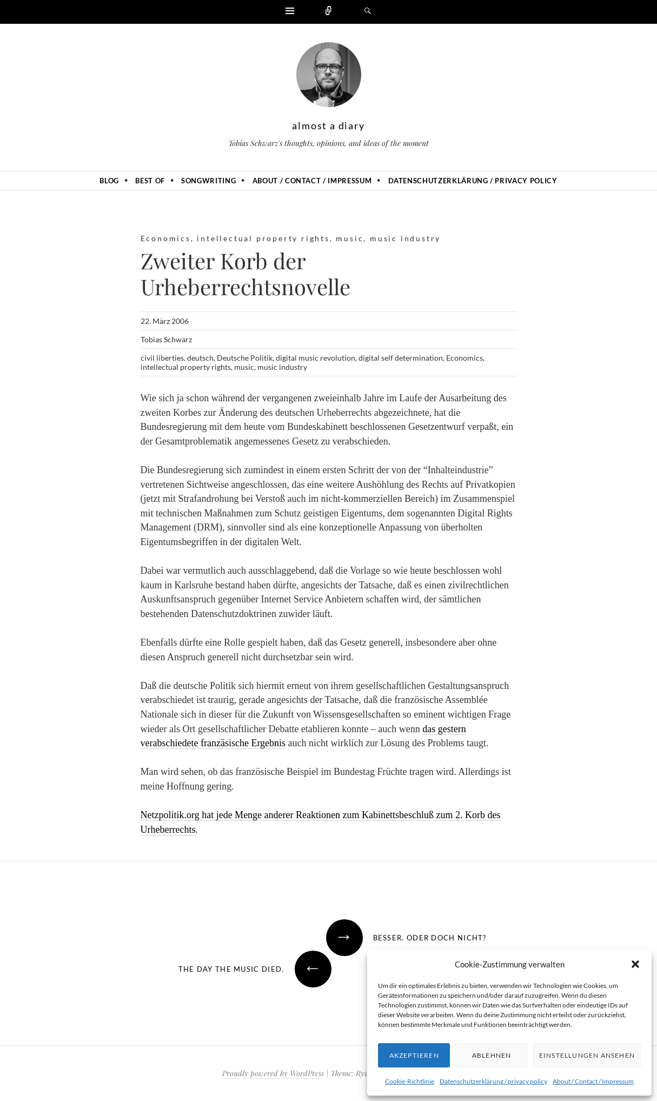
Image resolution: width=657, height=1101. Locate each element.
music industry (405, 238)
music (349, 238)
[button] (635, 964)
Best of (150, 180)
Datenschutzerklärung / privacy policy (493, 1081)
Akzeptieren (414, 1055)
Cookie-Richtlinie (409, 1081)
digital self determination (401, 357)
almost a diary (328, 125)
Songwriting (208, 180)
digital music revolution (315, 357)
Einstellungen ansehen (587, 1055)
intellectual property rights (263, 238)
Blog (109, 180)
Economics (166, 238)
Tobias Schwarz (166, 339)
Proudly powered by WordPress (273, 1073)
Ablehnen (492, 1055)
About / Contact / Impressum (593, 1081)
